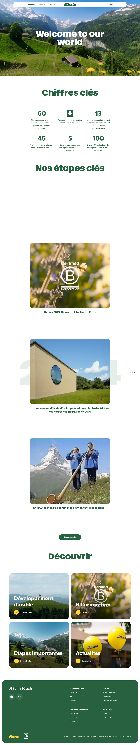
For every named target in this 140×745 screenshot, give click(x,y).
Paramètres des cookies (104, 736)
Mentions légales (91, 736)
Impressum (67, 736)
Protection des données (78, 736)
